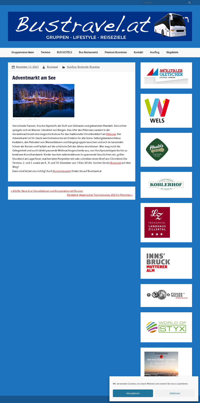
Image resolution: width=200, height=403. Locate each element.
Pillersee (111, 134)
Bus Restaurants (88, 52)
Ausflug (154, 52)
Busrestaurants (62, 171)
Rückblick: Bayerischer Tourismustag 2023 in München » (100, 195)
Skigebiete (172, 52)
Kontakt (138, 52)
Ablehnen (174, 393)
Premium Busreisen (116, 52)
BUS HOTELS (64, 52)
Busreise (95, 66)
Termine (45, 52)
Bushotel (83, 66)
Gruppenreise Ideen (22, 52)
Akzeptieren (133, 393)
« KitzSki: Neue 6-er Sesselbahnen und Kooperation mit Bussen (47, 191)
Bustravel (52, 66)
